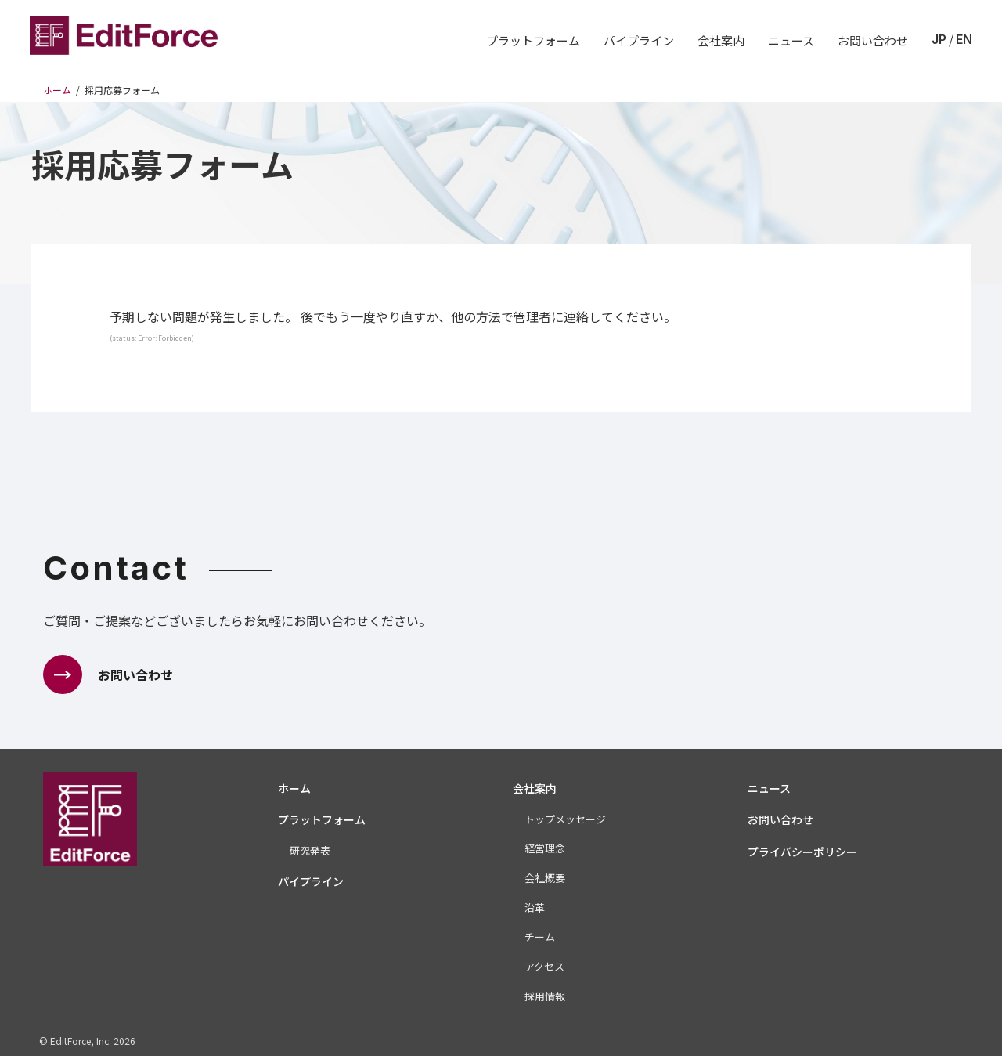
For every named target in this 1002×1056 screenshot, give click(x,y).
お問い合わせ (873, 40)
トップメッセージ (565, 819)
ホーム (294, 788)
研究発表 (310, 850)
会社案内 (720, 40)
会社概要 (544, 877)
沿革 (534, 907)
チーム (539, 936)
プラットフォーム (533, 40)
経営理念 (544, 848)
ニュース (791, 40)
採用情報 (544, 996)
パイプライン (639, 40)
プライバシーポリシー (802, 851)
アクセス (544, 966)
